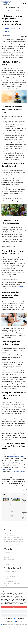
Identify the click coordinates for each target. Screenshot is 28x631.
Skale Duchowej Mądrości (10, 576)
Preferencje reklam (7, 625)
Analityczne (18, 622)
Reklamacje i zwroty (9, 559)
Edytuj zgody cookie (9, 564)
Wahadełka (6, 574)
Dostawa (6, 554)
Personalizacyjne (19, 619)
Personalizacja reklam (20, 625)
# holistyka (13, 28)
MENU (24, 3)
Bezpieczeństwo (14, 628)
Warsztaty (6, 578)
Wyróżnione (13, 10)
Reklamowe (9, 622)
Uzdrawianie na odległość (10, 571)
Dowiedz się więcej (14, 611)
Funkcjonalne (8, 619)
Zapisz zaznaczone (14, 615)
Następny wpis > (21, 494)
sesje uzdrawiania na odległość (16, 456)
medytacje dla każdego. (19, 471)
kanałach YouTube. (6, 469)
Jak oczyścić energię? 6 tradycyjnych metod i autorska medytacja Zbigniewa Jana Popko (11, 504)
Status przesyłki (8, 552)
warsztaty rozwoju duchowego (16, 473)
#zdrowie (5, 28)
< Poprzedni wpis (7, 494)
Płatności (6, 562)
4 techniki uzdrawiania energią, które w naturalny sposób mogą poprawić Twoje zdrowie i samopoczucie (23, 505)
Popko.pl (7, 530)
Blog (9, 10)
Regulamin (6, 557)
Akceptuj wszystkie (14, 607)
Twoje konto (11, 7)
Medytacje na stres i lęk (10, 581)
